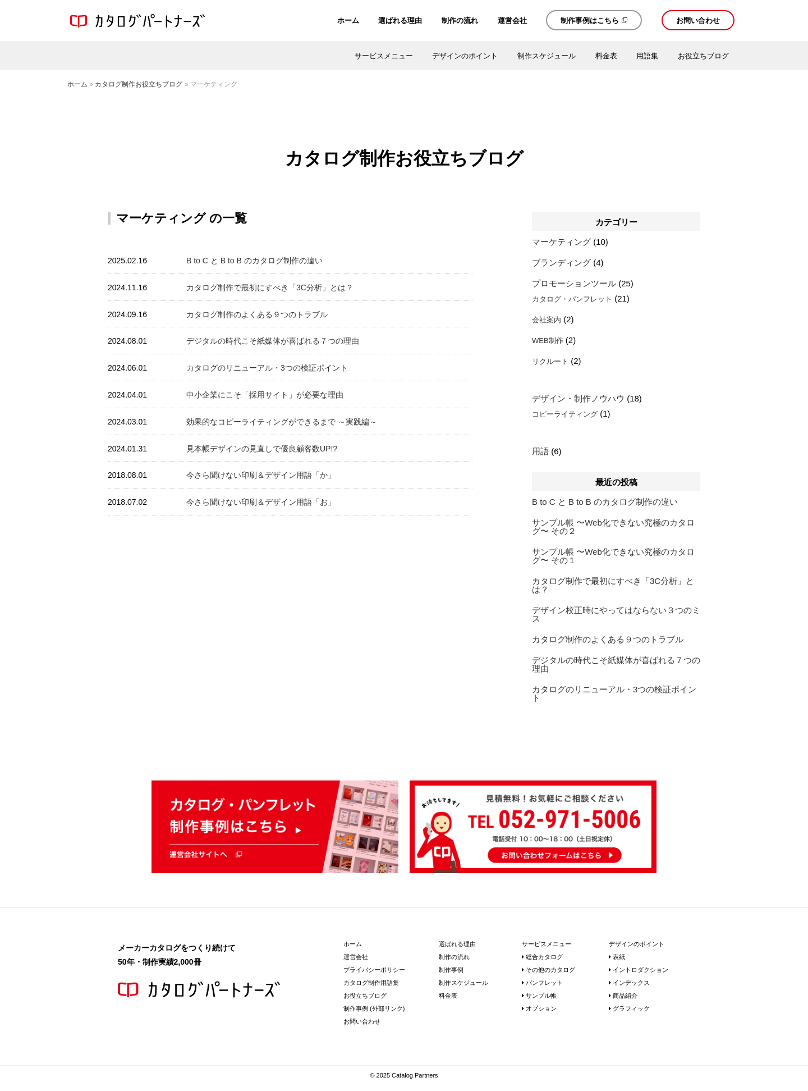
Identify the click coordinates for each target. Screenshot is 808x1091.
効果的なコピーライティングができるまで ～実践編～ (281, 421)
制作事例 (451, 969)
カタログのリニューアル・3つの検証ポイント (267, 367)
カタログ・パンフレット (572, 299)
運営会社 (512, 20)
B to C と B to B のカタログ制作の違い (254, 260)
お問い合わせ (698, 20)
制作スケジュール (546, 56)
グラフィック (631, 1008)
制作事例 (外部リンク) (374, 1008)
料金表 (606, 56)
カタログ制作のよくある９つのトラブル (257, 314)
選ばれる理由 (400, 20)
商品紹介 (625, 995)
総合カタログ (544, 956)
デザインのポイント (465, 56)
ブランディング (561, 262)
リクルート (550, 361)
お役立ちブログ (703, 56)
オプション (541, 1008)
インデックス (631, 982)
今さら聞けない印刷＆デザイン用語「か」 (261, 475)
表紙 (619, 956)
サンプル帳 (541, 995)
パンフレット (544, 982)
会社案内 (546, 320)
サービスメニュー (384, 56)
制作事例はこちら (590, 20)
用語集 (647, 56)
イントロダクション (640, 969)
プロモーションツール (574, 283)
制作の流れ (460, 20)
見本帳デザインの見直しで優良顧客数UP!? (261, 448)
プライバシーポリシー (374, 969)
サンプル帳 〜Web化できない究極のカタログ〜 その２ (613, 527)
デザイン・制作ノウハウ (578, 398)
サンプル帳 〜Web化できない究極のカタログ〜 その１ (613, 556)
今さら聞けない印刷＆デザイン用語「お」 (261, 501)
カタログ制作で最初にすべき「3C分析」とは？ (270, 287)
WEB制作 (547, 340)
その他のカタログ (550, 969)
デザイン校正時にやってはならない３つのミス (616, 614)
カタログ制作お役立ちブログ (138, 84)
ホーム (348, 20)
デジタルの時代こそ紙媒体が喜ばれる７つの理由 (272, 340)
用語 (540, 451)
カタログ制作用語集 (371, 982)
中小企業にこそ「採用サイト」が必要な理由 (264, 394)
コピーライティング (565, 414)
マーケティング (561, 241)
